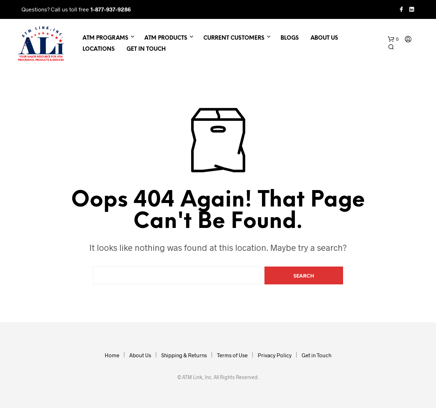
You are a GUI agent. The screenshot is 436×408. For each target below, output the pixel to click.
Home (112, 355)
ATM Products (165, 38)
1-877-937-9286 (110, 9)
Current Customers (233, 38)
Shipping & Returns (184, 355)
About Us (324, 38)
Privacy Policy (275, 355)
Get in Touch (146, 49)
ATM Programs (105, 38)
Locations (99, 49)
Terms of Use (232, 355)
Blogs (290, 38)
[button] (393, 39)
